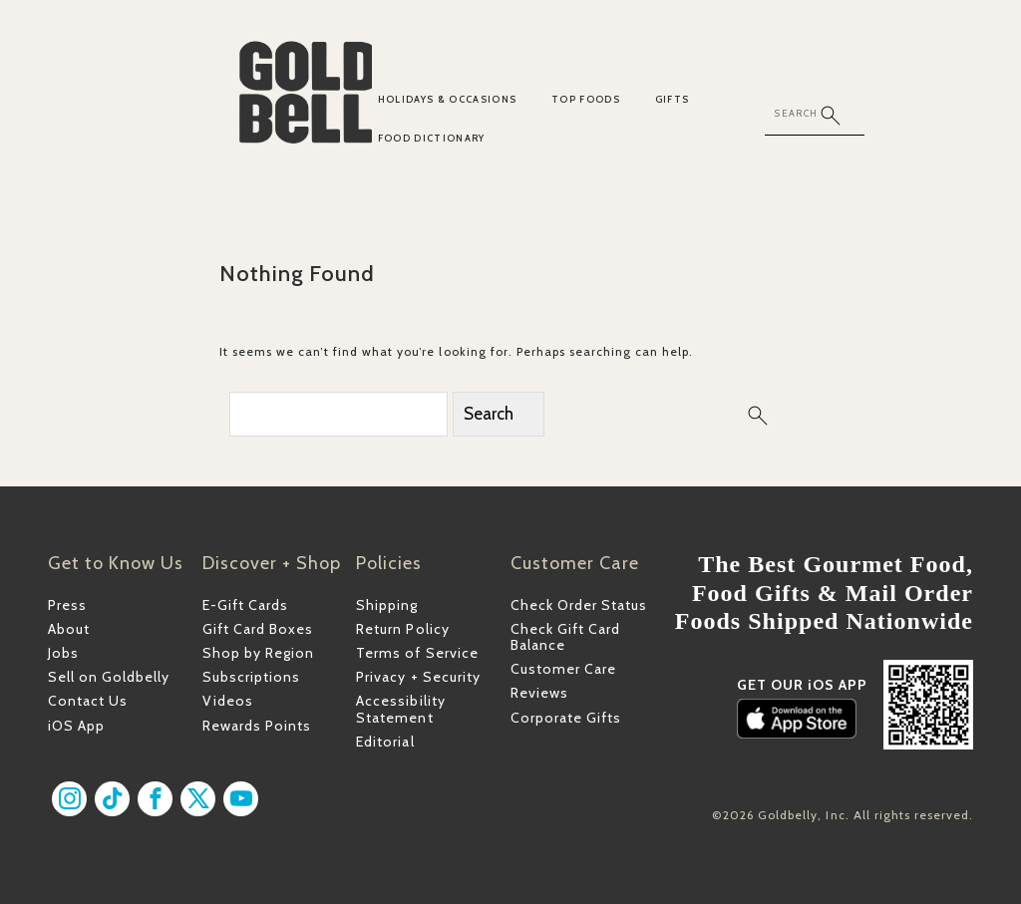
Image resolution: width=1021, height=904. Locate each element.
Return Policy (402, 629)
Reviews (539, 693)
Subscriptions (251, 677)
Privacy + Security (418, 677)
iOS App (76, 726)
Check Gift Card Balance (565, 637)
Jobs (63, 653)
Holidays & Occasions (447, 99)
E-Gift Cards (245, 605)
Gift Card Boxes (257, 629)
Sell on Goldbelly (109, 677)
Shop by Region (258, 653)
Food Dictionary (432, 138)
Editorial (385, 742)
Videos (227, 701)
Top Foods (585, 99)
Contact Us (88, 701)
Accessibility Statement (400, 709)
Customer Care (563, 669)
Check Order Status (578, 605)
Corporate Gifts (565, 718)
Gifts (672, 99)
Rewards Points (256, 726)
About (69, 629)
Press (67, 605)
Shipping (387, 605)
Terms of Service (417, 653)
